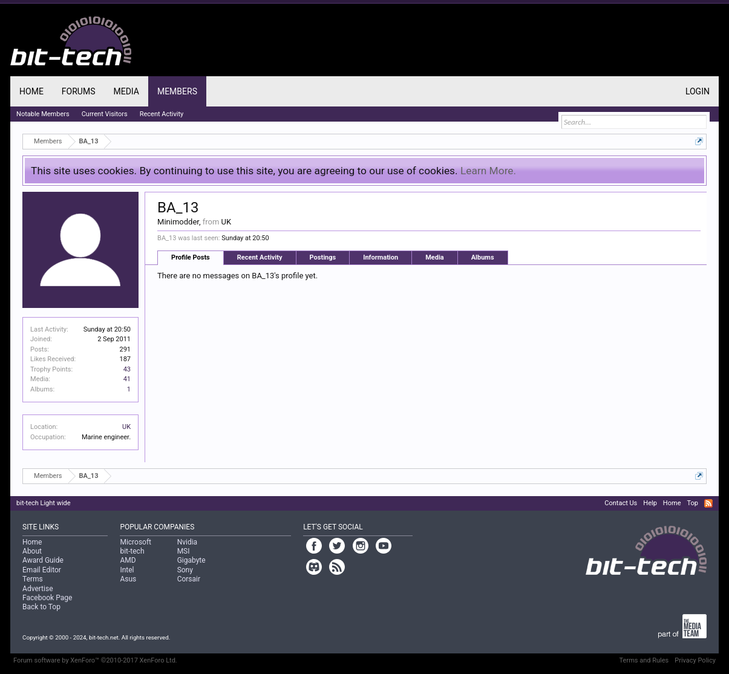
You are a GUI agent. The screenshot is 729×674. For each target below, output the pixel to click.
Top (692, 503)
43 (127, 369)
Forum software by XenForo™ (95, 660)
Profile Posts (190, 257)
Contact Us (620, 503)
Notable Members (43, 114)
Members (177, 91)
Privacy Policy (695, 660)
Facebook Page (47, 598)
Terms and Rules (644, 660)
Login (697, 91)
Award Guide (43, 560)
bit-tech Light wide (43, 503)
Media (434, 257)
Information (380, 257)
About (32, 551)
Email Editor (41, 570)
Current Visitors (105, 114)
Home (31, 91)
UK (126, 427)
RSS (708, 503)
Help (650, 503)
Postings (323, 257)
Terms (32, 579)
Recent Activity (260, 257)
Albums (482, 257)
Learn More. (488, 171)
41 (127, 379)
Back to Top (41, 607)
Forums (79, 91)
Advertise (37, 588)
